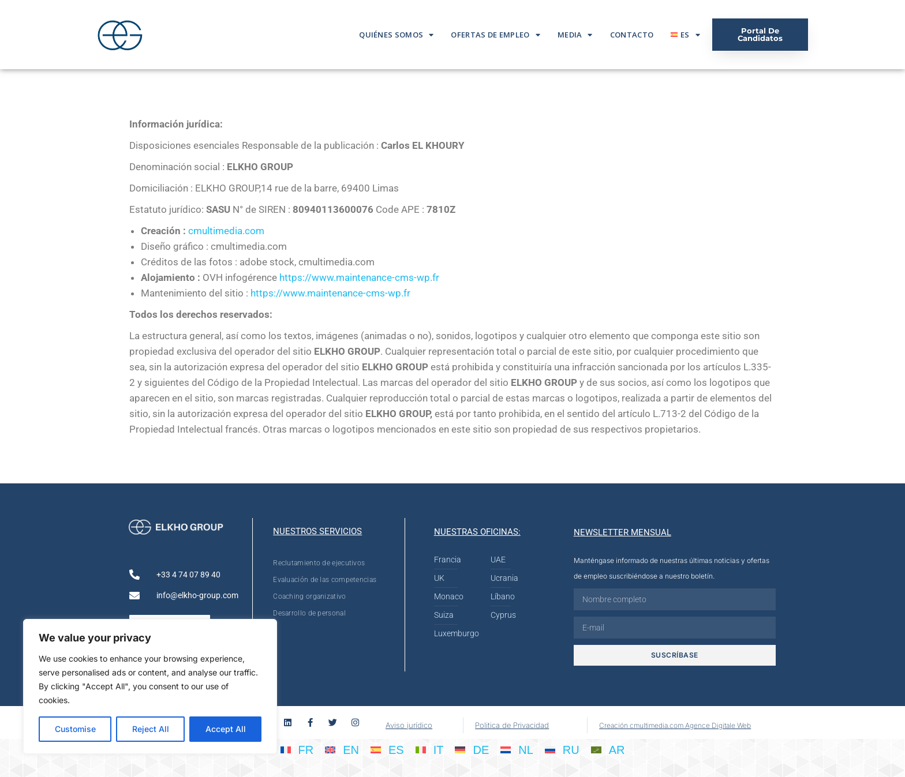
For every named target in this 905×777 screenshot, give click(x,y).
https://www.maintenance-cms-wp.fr (359, 277)
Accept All (225, 729)
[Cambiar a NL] (517, 749)
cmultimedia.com (226, 231)
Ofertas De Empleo (495, 34)
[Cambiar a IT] (430, 749)
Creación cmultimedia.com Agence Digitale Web (675, 725)
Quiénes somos (396, 34)
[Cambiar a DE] (472, 749)
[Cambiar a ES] (387, 749)
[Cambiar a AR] (608, 749)
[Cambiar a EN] (342, 749)
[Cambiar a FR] (297, 749)
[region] (150, 686)
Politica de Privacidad (512, 725)
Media (575, 34)
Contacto (631, 34)
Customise (75, 729)
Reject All (150, 729)
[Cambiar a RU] (562, 749)
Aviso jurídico (409, 725)
